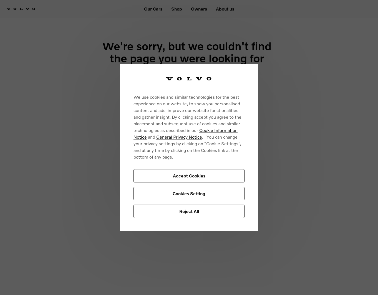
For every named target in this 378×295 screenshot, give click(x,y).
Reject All (189, 211)
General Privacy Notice (179, 136)
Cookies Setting (189, 193)
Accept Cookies (189, 175)
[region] (189, 148)
